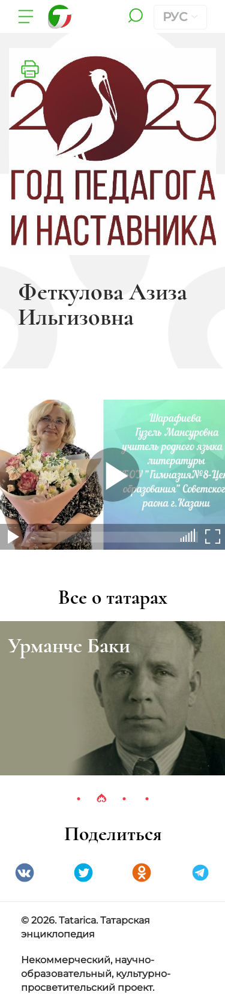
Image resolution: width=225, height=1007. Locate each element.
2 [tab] (101, 798)
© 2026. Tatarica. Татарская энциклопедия (85, 927)
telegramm (200, 872)
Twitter (83, 872)
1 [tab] (78, 798)
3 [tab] (124, 798)
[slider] (190, 536)
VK (24, 872)
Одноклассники (141, 872)
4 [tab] (147, 798)
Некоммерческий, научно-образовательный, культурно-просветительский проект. (95, 973)
